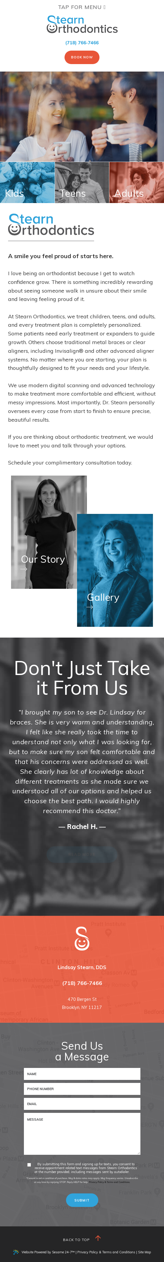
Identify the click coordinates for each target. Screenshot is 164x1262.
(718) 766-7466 (82, 43)
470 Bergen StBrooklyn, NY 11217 (82, 1003)
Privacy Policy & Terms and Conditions (106, 1252)
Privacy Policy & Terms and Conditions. (109, 1182)
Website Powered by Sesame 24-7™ (44, 1252)
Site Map (144, 1252)
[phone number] (82, 1089)
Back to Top (82, 1238)
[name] (82, 1074)
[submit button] (82, 1200)
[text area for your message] (82, 1134)
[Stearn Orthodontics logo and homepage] (82, 939)
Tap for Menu (82, 7)
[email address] (82, 1104)
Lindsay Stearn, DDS (82, 967)
